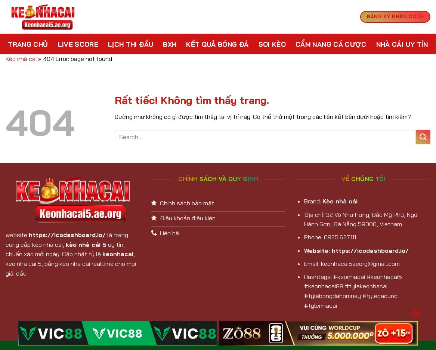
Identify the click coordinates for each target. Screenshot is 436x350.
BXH (169, 44)
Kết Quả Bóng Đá (217, 44)
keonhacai (117, 254)
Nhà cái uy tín (402, 44)
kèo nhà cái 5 (86, 244)
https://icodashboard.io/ (67, 235)
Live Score (78, 44)
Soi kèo (272, 44)
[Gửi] (423, 137)
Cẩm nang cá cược (331, 44)
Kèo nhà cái (21, 58)
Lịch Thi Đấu (130, 44)
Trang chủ (28, 44)
